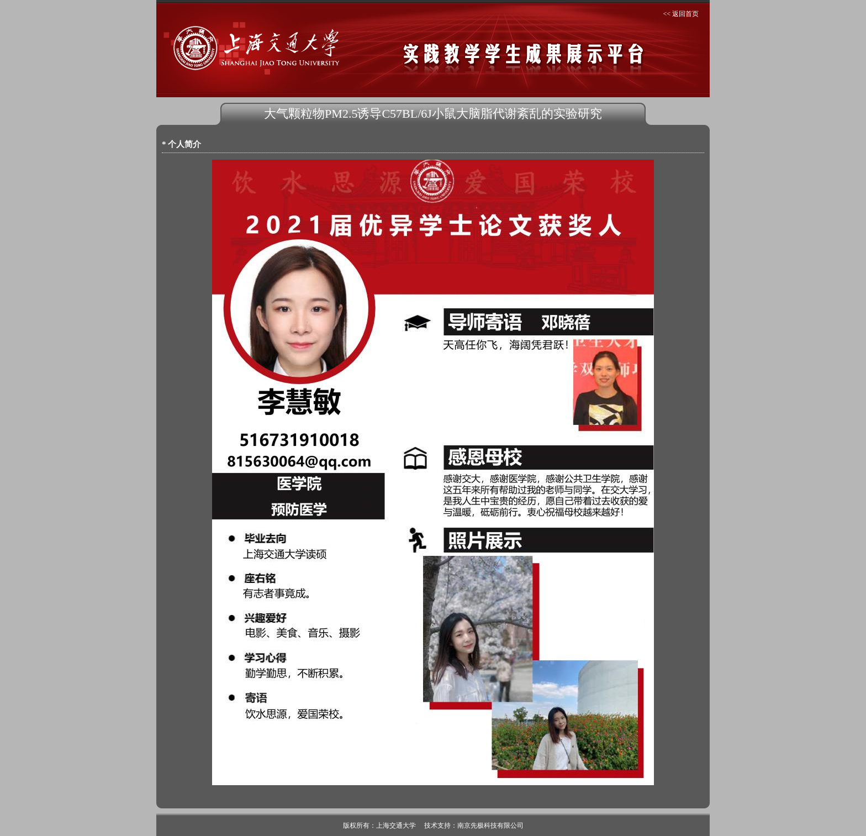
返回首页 (685, 14)
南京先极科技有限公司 (490, 825)
